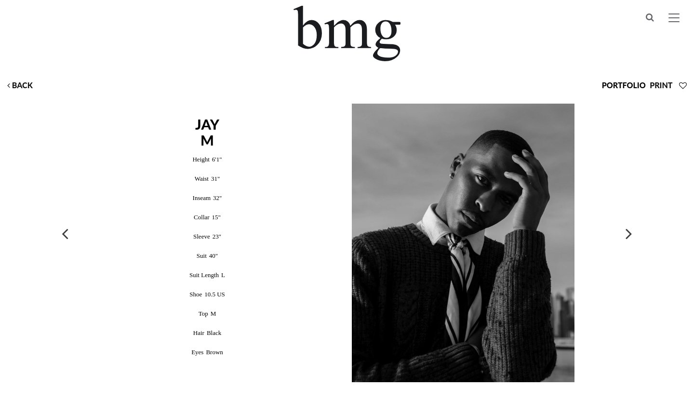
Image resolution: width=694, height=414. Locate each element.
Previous (65, 233)
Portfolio (624, 85)
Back (20, 85)
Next (629, 233)
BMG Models (347, 33)
